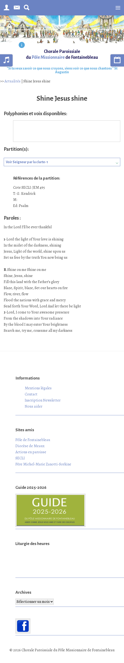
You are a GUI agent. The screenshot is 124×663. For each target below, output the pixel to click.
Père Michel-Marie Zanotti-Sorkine (43, 464)
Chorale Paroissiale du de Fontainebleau (62, 54)
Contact (31, 394)
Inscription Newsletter (42, 400)
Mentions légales (38, 388)
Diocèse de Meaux (30, 446)
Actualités (12, 81)
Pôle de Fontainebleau (32, 439)
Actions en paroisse (30, 452)
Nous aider (33, 406)
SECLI (20, 458)
